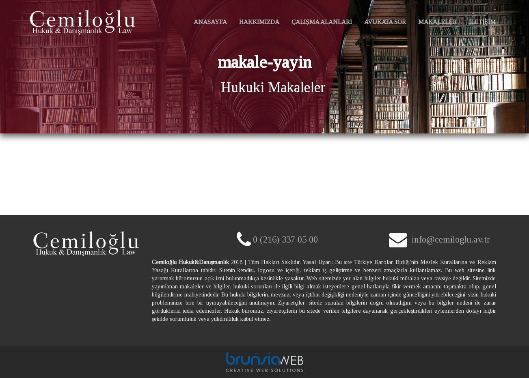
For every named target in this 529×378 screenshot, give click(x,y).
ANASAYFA (211, 25)
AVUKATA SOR (385, 21)
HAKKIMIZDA (259, 21)
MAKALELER (437, 21)
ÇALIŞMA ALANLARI (321, 21)
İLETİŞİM (482, 21)
